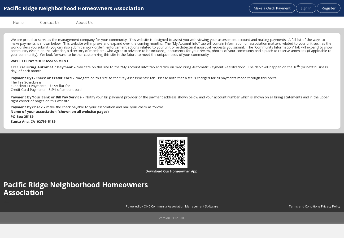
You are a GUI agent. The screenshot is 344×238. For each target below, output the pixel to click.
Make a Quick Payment (272, 8)
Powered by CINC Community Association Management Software (172, 206)
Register (329, 8)
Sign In (306, 8)
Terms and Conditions (304, 206)
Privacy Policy (330, 206)
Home (18, 22)
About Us (84, 22)
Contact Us (50, 22)
